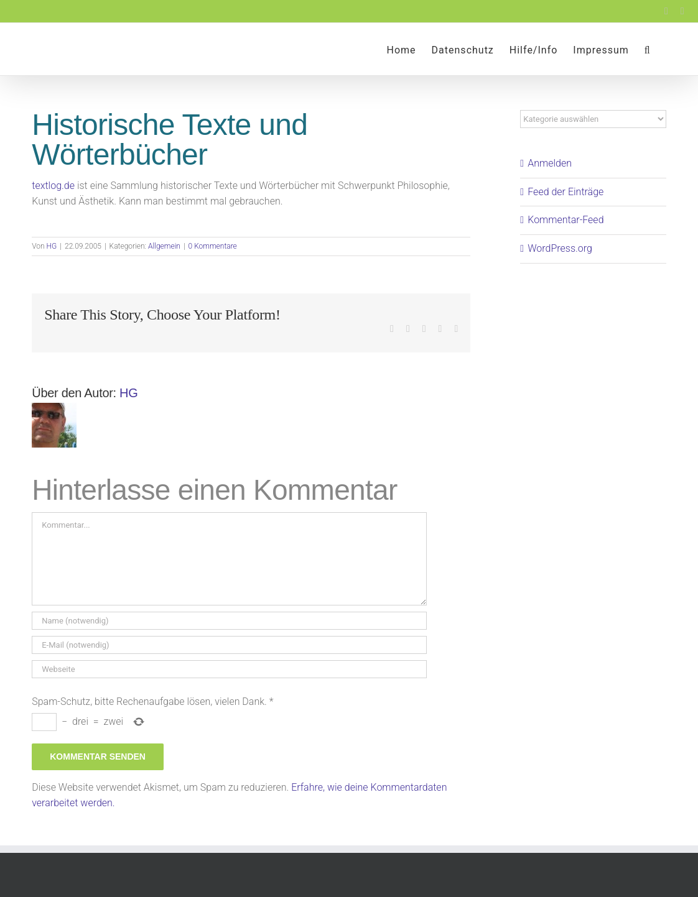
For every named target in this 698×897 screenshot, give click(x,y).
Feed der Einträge (565, 192)
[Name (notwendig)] (229, 621)
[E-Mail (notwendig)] (229, 645)
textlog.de (53, 185)
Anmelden (550, 163)
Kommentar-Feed (565, 220)
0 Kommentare (212, 246)
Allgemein (164, 246)
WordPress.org (560, 248)
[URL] (229, 669)
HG (52, 246)
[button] (647, 49)
